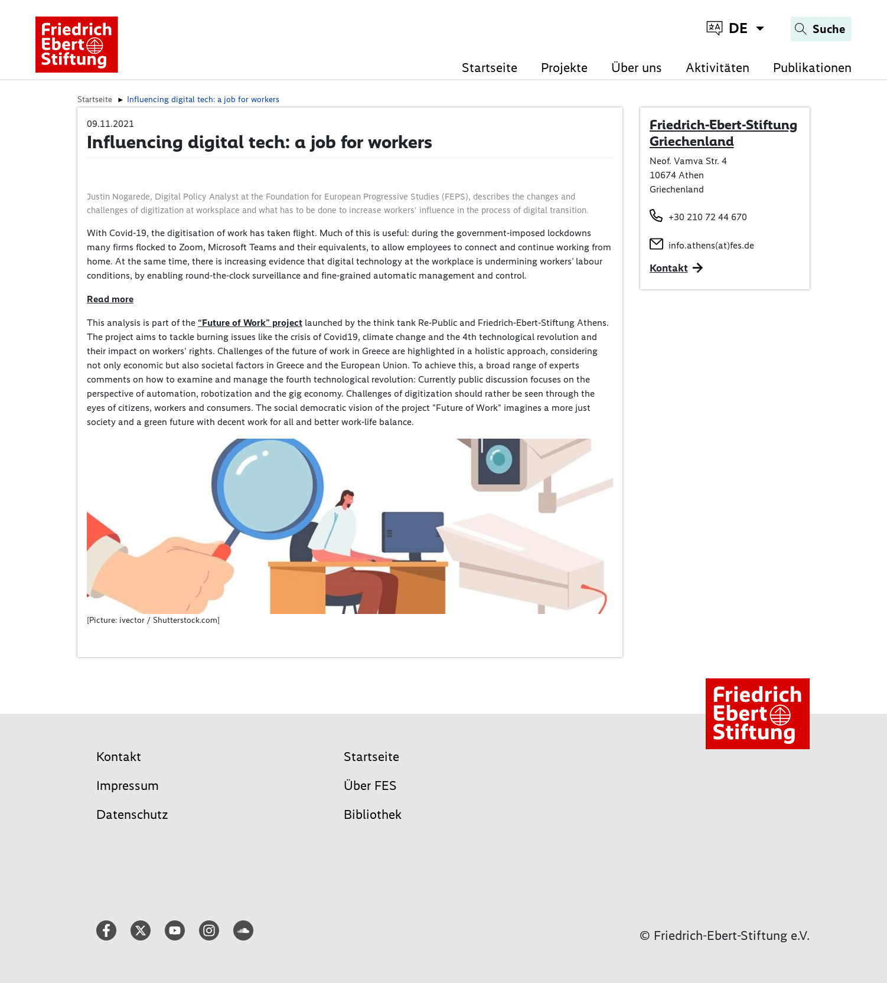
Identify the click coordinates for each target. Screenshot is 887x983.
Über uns (636, 68)
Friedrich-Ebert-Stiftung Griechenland (723, 132)
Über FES (370, 785)
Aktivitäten (717, 68)
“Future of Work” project (250, 322)
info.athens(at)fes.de (711, 245)
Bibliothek (373, 814)
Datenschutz (132, 814)
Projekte (564, 68)
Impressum (127, 785)
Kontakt (118, 757)
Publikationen (812, 68)
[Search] (821, 29)
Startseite (489, 68)
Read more (110, 299)
